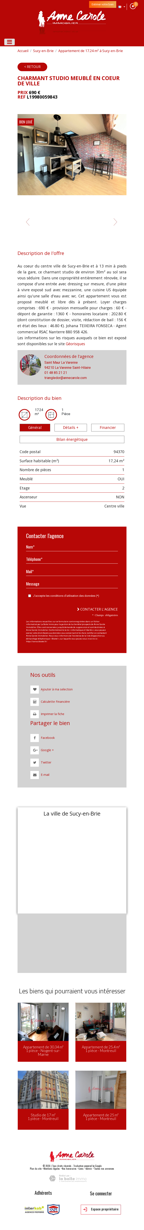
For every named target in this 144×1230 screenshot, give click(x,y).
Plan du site (35, 1168)
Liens (81, 1168)
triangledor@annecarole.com (65, 378)
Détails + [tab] (70, 427)
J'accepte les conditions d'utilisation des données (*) (66, 595)
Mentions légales (52, 1168)
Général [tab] (35, 427)
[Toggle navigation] (9, 42)
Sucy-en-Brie (43, 50)
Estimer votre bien (103, 4)
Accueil (23, 50)
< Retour (32, 66)
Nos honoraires (69, 1168)
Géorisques (75, 343)
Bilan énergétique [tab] (72, 439)
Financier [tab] (108, 427)
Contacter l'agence (97, 609)
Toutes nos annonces (104, 1168)
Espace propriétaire (101, 1209)
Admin (89, 1168)
